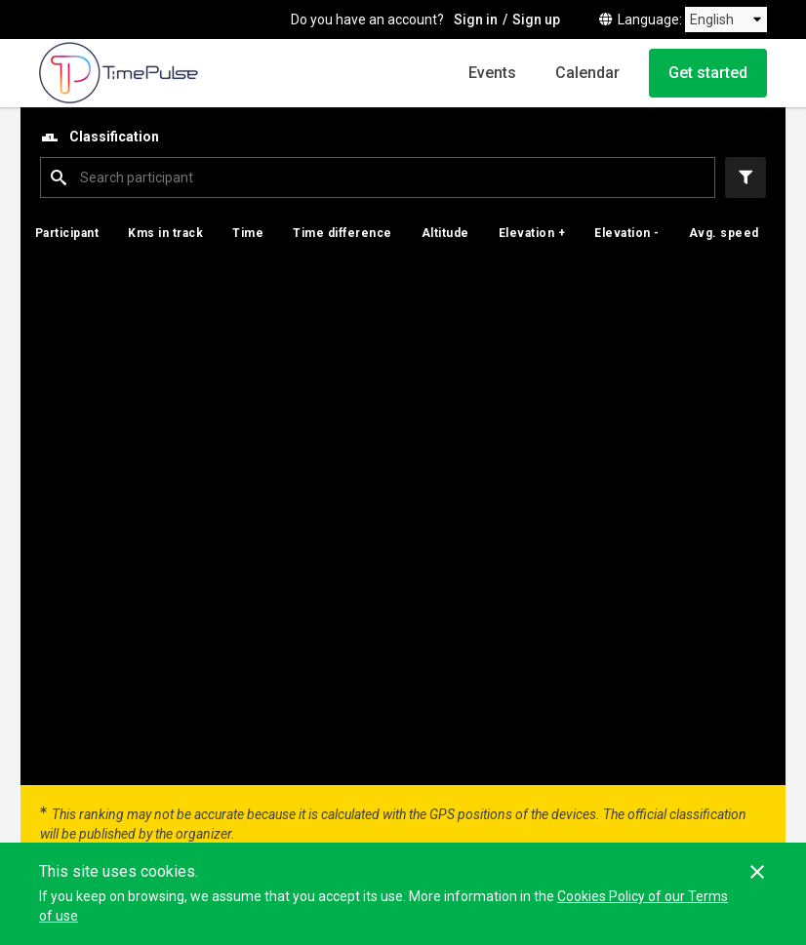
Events (492, 72)
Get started (707, 72)
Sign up (536, 19)
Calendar (587, 72)
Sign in (476, 19)
